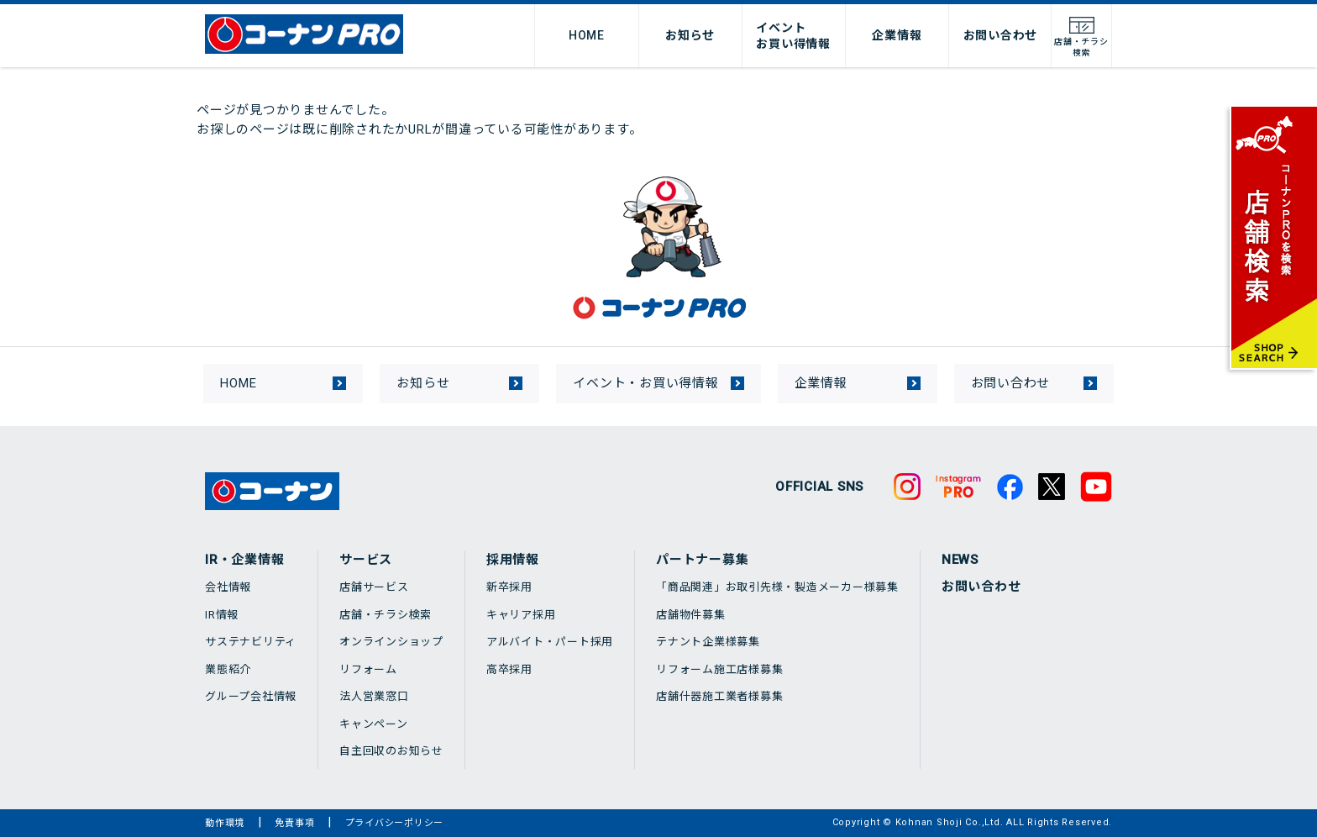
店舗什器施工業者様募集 (719, 696)
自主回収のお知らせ (391, 751)
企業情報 (896, 35)
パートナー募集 (702, 559)
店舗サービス (374, 587)
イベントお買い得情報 (793, 35)
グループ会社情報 (250, 696)
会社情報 (228, 587)
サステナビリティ (250, 641)
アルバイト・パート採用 (549, 641)
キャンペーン (373, 724)
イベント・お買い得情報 (645, 383)
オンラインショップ (391, 641)
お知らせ (690, 35)
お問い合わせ (1000, 35)
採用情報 (512, 559)
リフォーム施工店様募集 (719, 669)
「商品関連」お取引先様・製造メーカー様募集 (777, 587)
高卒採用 (509, 669)
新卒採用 (509, 587)
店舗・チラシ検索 (385, 614)
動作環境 (224, 823)
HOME (587, 35)
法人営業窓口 (374, 696)
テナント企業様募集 (708, 641)
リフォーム (368, 669)
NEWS (960, 559)
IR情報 (222, 614)
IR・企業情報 (244, 559)
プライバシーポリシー (394, 823)
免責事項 (294, 823)
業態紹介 (228, 669)
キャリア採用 (521, 614)
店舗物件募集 (691, 614)
